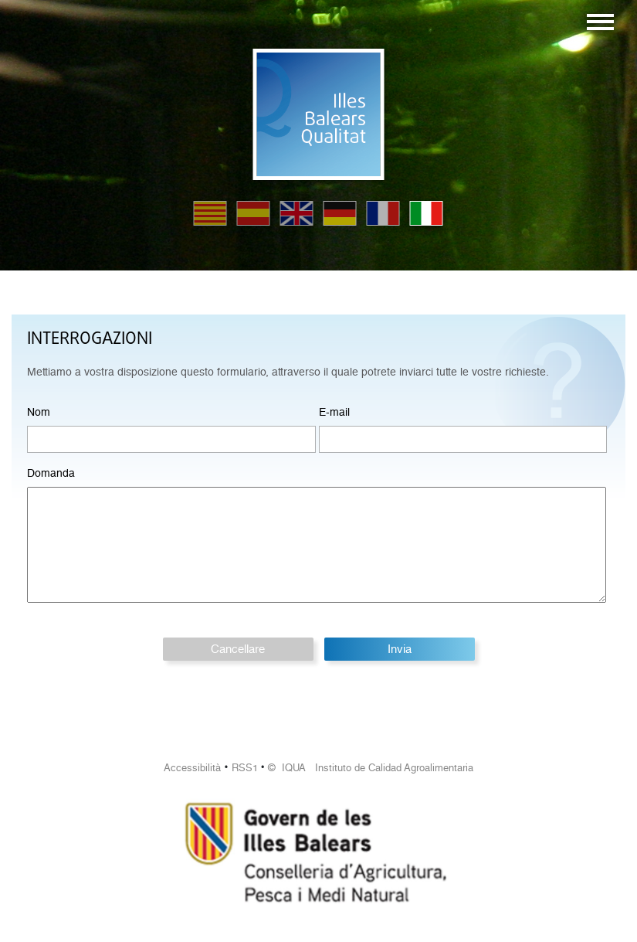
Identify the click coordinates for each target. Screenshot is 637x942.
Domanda (51, 473)
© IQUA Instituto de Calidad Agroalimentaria (370, 768)
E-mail (334, 412)
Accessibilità (192, 768)
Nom (38, 412)
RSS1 (245, 768)
